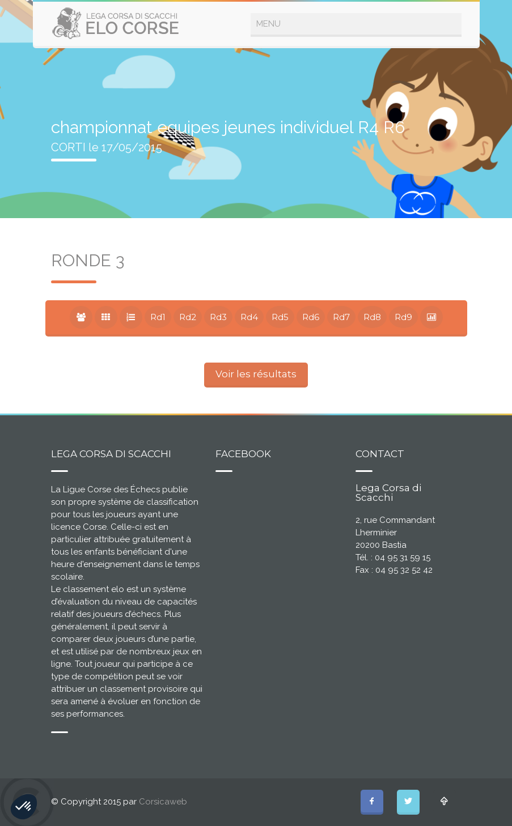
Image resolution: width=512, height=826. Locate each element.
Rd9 (403, 317)
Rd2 (187, 317)
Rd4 (249, 317)
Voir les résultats (256, 374)
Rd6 (310, 317)
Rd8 (372, 317)
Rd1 (158, 317)
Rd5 (280, 317)
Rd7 (341, 317)
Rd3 (218, 317)
